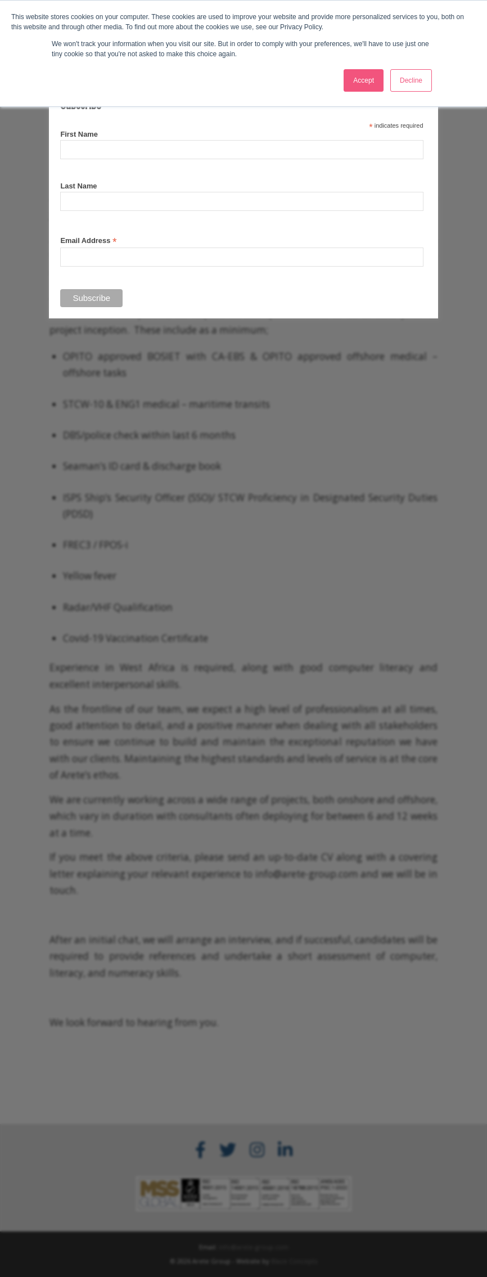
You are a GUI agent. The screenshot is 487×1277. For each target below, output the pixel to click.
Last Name (78, 186)
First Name (79, 134)
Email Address (88, 241)
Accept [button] (363, 80)
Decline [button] (411, 80)
